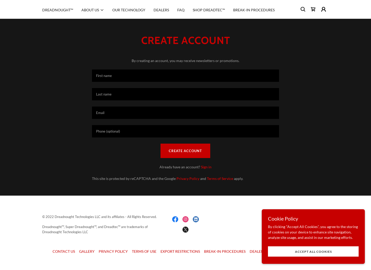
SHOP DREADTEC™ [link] (209, 10)
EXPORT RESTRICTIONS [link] (180, 251)
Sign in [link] (206, 167)
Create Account (185, 151)
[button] (92, 10)
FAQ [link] (180, 10)
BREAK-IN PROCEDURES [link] (254, 10)
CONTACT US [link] (64, 251)
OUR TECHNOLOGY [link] (128, 10)
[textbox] (185, 75)
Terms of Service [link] (220, 178)
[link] (313, 9)
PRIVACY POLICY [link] (113, 251)
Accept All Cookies (313, 252)
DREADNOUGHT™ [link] (57, 10)
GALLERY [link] (87, 251)
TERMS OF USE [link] (144, 251)
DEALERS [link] (161, 10)
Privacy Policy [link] (187, 178)
